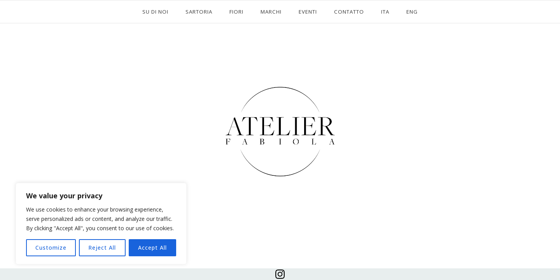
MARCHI (271, 11)
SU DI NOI (155, 11)
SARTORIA (199, 11)
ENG (412, 11)
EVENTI (308, 11)
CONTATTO (349, 11)
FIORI (236, 11)
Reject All (102, 247)
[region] (101, 223)
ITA (385, 11)
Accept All (152, 247)
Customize (50, 247)
